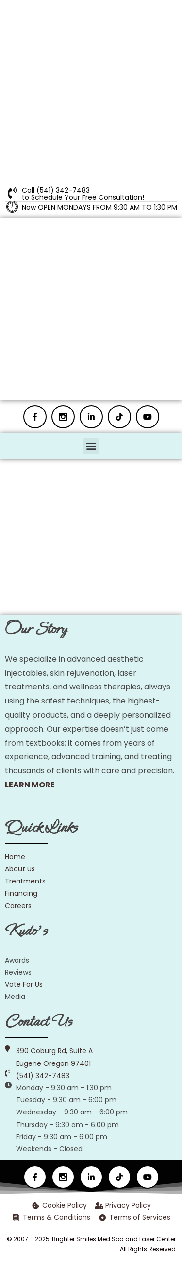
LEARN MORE (30, 784)
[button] (91, 446)
